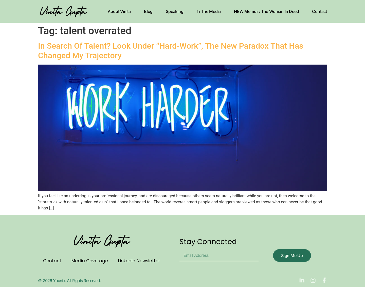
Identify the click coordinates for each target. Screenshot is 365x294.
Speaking (174, 11)
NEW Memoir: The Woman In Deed (266, 11)
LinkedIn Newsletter (139, 261)
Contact (319, 11)
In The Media (209, 11)
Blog (148, 11)
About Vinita (119, 11)
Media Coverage (89, 261)
